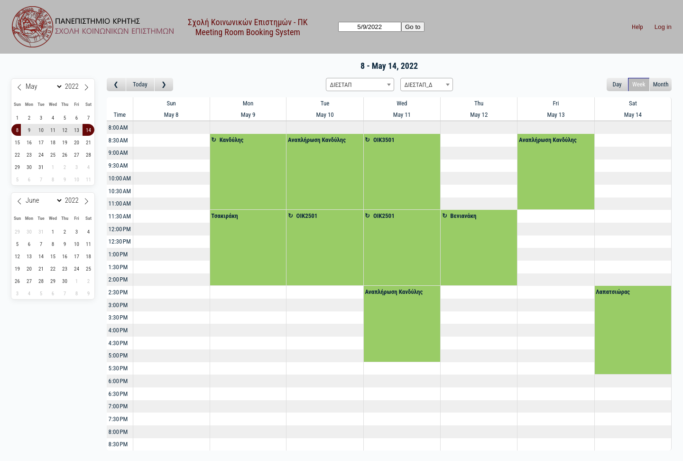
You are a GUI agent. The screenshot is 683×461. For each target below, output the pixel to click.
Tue (325, 103)
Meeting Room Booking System (247, 32)
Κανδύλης (232, 139)
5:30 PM (118, 368)
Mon (248, 103)
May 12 (479, 114)
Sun (170, 103)
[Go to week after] (164, 85)
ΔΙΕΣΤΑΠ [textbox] (341, 84)
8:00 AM (118, 127)
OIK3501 (384, 139)
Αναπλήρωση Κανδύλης (317, 139)
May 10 (325, 114)
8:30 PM (118, 444)
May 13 (555, 114)
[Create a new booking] (171, 127)
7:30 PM (118, 419)
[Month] (42, 86)
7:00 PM (118, 406)
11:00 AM (120, 203)
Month (661, 84)
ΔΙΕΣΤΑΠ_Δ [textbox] (419, 84)
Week (639, 84)
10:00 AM (120, 178)
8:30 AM (118, 140)
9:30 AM (118, 165)
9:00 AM (118, 152)
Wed (402, 103)
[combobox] (360, 84)
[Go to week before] (116, 85)
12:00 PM (120, 229)
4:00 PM (118, 330)
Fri (556, 103)
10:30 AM (120, 191)
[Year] (73, 86)
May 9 (248, 114)
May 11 (402, 114)
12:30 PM (120, 241)
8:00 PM (118, 431)
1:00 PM (118, 254)
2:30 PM (118, 292)
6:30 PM (118, 393)
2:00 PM (118, 279)
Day (617, 84)
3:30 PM (118, 317)
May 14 (633, 114)
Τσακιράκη (224, 215)
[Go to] (369, 27)
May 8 (171, 114)
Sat (633, 103)
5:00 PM (118, 355)
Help (637, 26)
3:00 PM (118, 305)
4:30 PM (118, 343)
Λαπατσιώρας (613, 291)
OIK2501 (307, 215)
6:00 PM (118, 381)
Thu (478, 103)
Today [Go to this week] (140, 84)
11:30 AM (120, 216)
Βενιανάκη (463, 215)
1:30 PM (118, 267)
